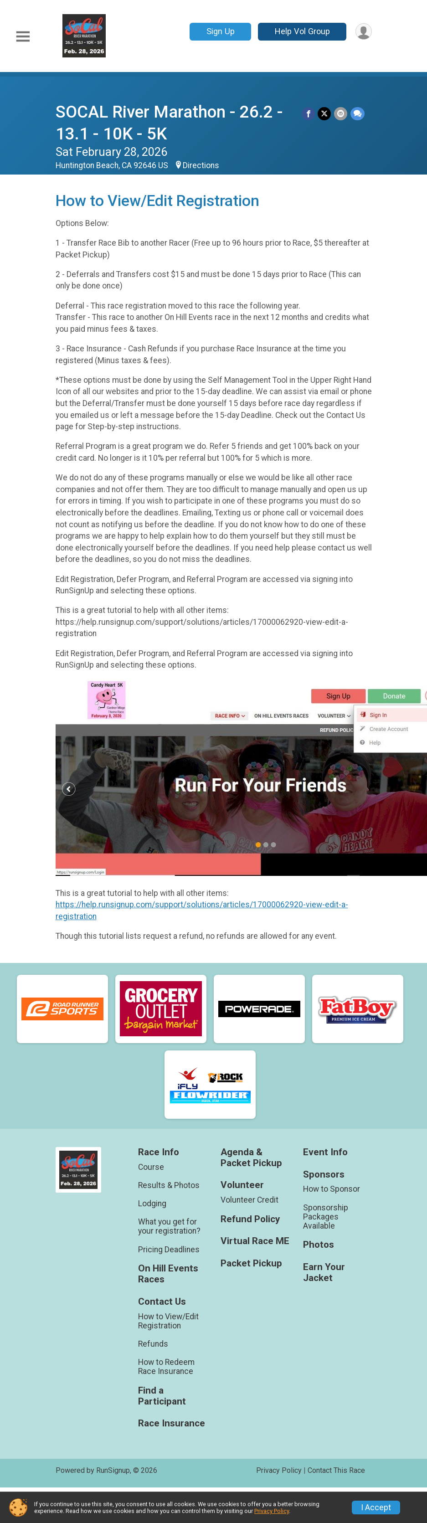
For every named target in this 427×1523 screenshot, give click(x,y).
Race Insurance (171, 1423)
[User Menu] (363, 31)
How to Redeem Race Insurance (166, 1367)
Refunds (153, 1343)
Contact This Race (336, 1470)
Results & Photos (169, 1185)
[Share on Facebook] (309, 113)
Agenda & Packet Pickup (251, 1157)
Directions (201, 165)
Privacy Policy (279, 1470)
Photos (318, 1245)
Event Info (325, 1152)
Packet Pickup (251, 1263)
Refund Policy (250, 1219)
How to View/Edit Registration (168, 1321)
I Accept (376, 1507)
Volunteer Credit (249, 1199)
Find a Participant (162, 1396)
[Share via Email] (341, 113)
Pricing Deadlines (169, 1249)
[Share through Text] (357, 113)
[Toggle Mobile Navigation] (23, 36)
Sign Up (220, 31)
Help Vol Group (301, 31)
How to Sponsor (331, 1189)
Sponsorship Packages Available (325, 1216)
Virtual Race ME (255, 1241)
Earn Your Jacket (324, 1272)
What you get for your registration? (169, 1226)
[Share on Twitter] (325, 113)
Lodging (152, 1203)
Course (151, 1167)
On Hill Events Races (168, 1274)
